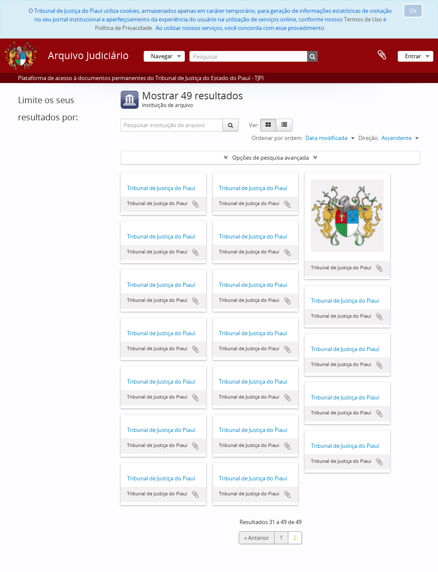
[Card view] (268, 125)
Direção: (368, 138)
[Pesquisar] (253, 56)
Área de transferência (382, 55)
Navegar (161, 56)
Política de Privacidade (123, 28)
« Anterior (256, 538)
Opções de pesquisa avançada (270, 157)
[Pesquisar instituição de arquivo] (172, 125)
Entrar (413, 56)
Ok (413, 11)
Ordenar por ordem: (277, 138)
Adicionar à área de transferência (195, 204)
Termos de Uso (363, 19)
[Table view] (284, 125)
